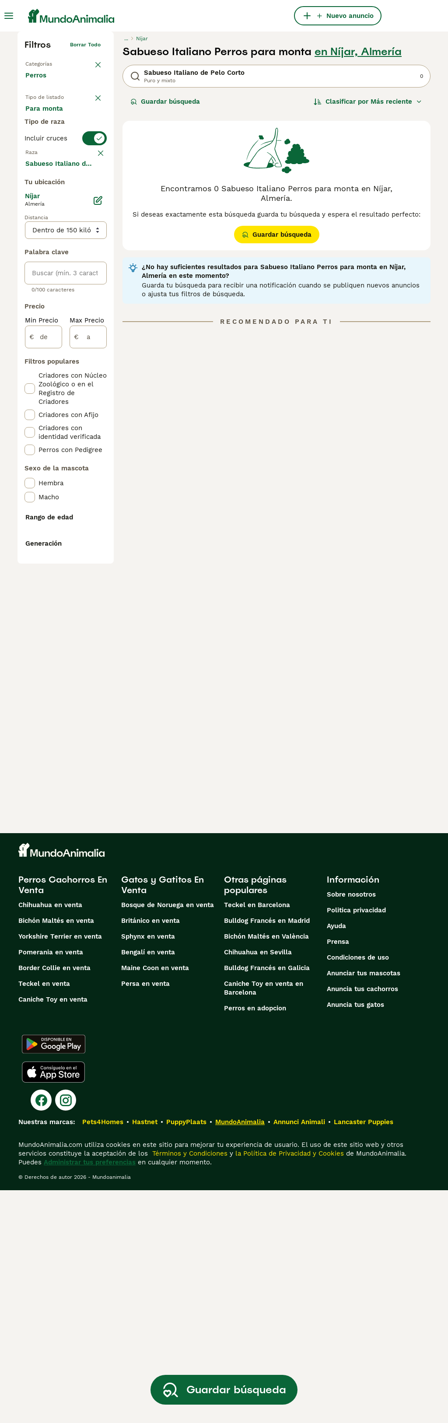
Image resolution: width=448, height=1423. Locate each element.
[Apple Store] (53, 1304)
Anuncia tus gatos (355, 1237)
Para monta (51, 159)
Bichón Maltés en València (266, 1169)
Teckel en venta (44, 1216)
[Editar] (98, 436)
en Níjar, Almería (358, 52)
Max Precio (87, 557)
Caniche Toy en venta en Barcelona (263, 1221)
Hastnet (145, 1355)
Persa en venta (145, 1216)
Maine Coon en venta (155, 1201)
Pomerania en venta (50, 1185)
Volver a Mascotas (49, 62)
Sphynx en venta (148, 1169)
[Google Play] (53, 1276)
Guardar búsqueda (165, 101)
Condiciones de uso (358, 1190)
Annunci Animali (299, 1355)
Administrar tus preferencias (90, 1395)
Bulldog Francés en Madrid (267, 1153)
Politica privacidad (356, 1143)
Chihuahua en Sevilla (258, 1185)
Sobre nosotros (351, 1127)
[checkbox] (29, 256)
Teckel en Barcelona (257, 1138)
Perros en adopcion (255, 1241)
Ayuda (336, 1159)
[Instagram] (65, 1332)
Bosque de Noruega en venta (167, 1138)
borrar (92, 210)
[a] (88, 573)
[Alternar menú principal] (9, 16)
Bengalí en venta (148, 1185)
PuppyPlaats (186, 1355)
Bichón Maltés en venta (56, 1153)
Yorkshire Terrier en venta (60, 1169)
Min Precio (41, 557)
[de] (43, 573)
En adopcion (52, 138)
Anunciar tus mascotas (363, 1206)
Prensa (338, 1174)
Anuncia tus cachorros (362, 1222)
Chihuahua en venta (50, 1138)
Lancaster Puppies (363, 1355)
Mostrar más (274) (61, 399)
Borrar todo (85, 45)
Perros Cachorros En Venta (62, 1117)
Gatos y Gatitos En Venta (162, 1117)
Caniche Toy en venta (53, 1232)
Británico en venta (150, 1153)
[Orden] (367, 101)
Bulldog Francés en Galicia (267, 1201)
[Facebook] (41, 1332)
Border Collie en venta (54, 1201)
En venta (46, 117)
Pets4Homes (102, 1355)
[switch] (65, 193)
